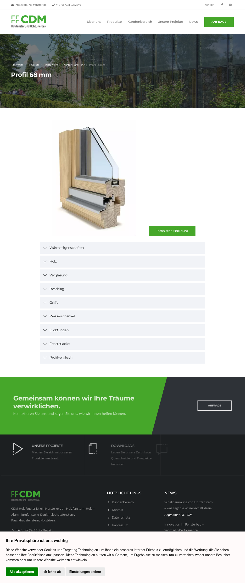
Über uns (94, 21)
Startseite (17, 65)
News (193, 21)
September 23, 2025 (178, 515)
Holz (53, 261)
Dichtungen (59, 330)
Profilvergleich (61, 357)
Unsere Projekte (170, 21)
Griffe (54, 302)
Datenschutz (121, 517)
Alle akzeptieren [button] (22, 572)
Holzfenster (50, 65)
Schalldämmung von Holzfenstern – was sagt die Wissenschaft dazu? (188, 505)
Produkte (114, 21)
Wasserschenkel (62, 316)
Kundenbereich (140, 21)
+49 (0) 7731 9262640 (68, 4)
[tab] (122, 248)
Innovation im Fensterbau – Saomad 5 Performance (184, 527)
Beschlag (57, 289)
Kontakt (209, 4)
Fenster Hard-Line (73, 65)
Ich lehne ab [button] (52, 572)
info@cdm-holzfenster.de (30, 4)
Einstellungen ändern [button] (85, 572)
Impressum (120, 525)
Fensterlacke (59, 344)
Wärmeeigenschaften (67, 248)
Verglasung (58, 275)
